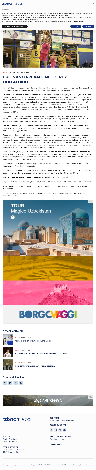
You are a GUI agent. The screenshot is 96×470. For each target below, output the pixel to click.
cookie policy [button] (63, 15)
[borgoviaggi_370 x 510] (48, 261)
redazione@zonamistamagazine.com (63, 420)
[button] (93, 3)
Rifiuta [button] (76, 26)
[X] (16, 383)
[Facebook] (5, 383)
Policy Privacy (81, 465)
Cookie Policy (89, 465)
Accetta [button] (88, 26)
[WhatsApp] (21, 383)
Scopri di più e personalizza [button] (14, 26)
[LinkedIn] (10, 383)
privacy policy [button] (62, 13)
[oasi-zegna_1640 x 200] (48, 401)
